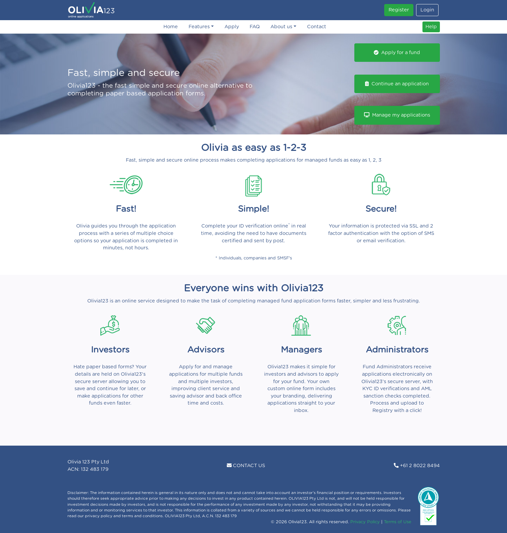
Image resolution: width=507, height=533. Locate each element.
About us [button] (281, 26)
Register (399, 9)
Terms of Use (397, 522)
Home (170, 26)
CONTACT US (246, 465)
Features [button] (199, 26)
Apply (231, 26)
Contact (316, 26)
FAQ (255, 26)
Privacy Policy (365, 522)
